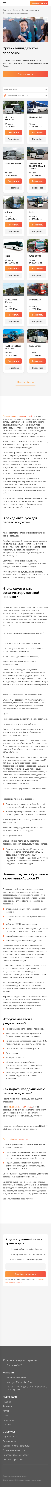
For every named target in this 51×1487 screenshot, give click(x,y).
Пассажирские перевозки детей (17, 416)
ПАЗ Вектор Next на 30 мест (13, 347)
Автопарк (7, 1406)
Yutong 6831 (35, 256)
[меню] (4, 3)
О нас (5, 1415)
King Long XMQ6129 (9, 118)
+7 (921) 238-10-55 (16, 1377)
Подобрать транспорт (25, 1274)
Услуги (15, 10)
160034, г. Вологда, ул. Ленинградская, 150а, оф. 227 (27, 1388)
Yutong (8, 212)
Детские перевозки (29, 10)
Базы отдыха (9, 1441)
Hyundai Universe (13, 163)
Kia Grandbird (35, 117)
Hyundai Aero (35, 300)
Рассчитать (13, 132)
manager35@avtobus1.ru (19, 1382)
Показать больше (25, 382)
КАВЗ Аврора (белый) (11, 301)
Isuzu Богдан (35, 346)
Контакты (7, 1424)
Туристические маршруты (16, 1445)
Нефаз (32, 212)
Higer (7, 256)
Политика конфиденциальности (15, 1476)
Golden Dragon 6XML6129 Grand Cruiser (37, 166)
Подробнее (13, 139)
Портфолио (8, 1420)
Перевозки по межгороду (16, 1455)
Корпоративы (9, 1436)
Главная (6, 10)
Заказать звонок (39, 3)
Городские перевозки (14, 1450)
